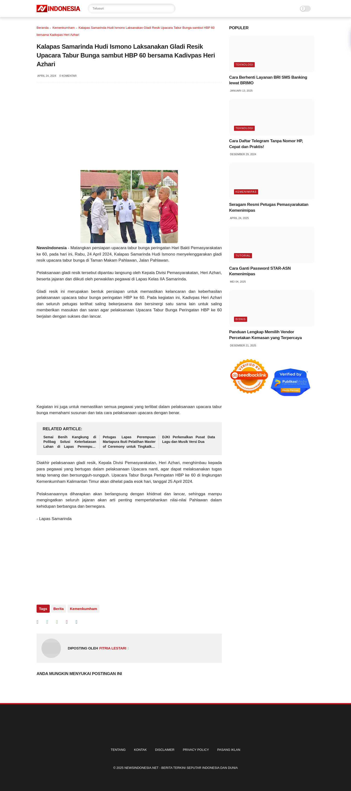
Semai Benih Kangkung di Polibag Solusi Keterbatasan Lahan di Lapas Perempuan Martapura (69, 442)
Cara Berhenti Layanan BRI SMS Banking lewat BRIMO (268, 80)
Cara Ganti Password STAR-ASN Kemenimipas (260, 271)
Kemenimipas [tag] (246, 191)
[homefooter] (175, 739)
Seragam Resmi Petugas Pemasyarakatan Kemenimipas (268, 207)
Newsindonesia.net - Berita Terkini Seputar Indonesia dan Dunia (181, 768)
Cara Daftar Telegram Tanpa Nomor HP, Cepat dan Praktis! (266, 144)
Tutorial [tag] (243, 255)
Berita (58, 609)
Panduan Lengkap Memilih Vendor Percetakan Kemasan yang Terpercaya (265, 335)
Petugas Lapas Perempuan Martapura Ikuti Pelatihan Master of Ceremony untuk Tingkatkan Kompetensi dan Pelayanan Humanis (129, 442)
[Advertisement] (129, 365)
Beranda (43, 27)
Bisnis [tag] (240, 319)
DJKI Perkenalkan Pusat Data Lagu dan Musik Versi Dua (188, 439)
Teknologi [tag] (244, 64)
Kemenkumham (63, 27)
